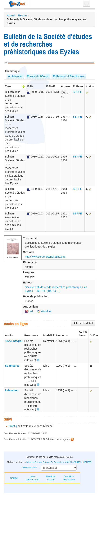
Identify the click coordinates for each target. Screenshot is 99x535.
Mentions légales (51, 478)
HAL (29, 311)
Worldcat (44, 311)
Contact (14, 478)
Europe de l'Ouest (37, 76)
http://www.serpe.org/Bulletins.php (45, 256)
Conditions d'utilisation (69, 478)
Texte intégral (13, 341)
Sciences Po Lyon (34, 462)
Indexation (11, 390)
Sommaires (12, 365)
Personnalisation (29, 468)
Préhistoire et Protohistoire (69, 76)
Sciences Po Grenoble (52, 462)
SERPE (77, 91)
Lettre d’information (32, 478)
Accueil (11, 15)
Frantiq (13, 426)
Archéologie (15, 76)
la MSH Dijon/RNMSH (72, 462)
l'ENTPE (87, 462)
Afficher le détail (83, 323)
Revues (22, 15)
